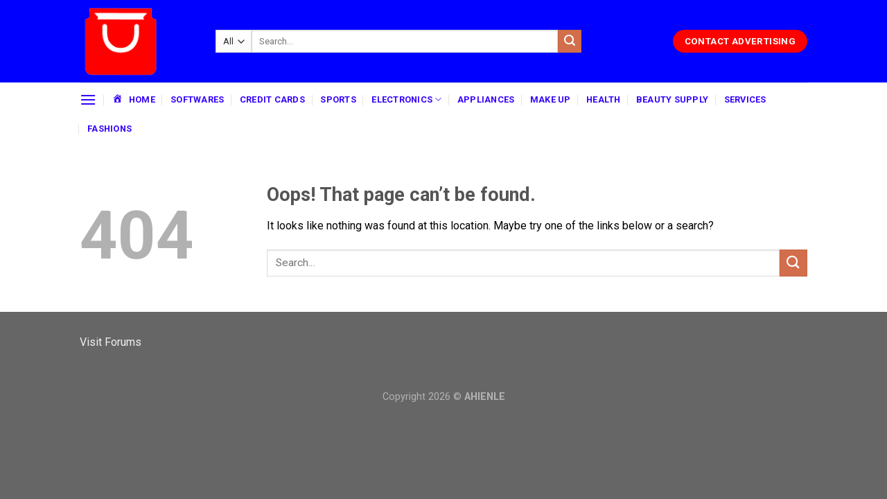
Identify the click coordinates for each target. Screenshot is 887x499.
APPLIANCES (486, 99)
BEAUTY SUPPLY (672, 99)
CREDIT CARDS (272, 99)
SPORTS (338, 99)
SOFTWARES (197, 99)
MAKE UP (550, 99)
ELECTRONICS (406, 99)
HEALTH (603, 99)
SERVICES (745, 99)
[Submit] (569, 41)
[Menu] (88, 99)
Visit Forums (110, 342)
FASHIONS (109, 128)
